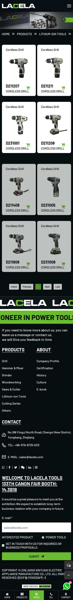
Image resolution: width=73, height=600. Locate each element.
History (41, 375)
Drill (4, 361)
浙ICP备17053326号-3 (31, 577)
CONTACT (11, 422)
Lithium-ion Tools (52, 34)
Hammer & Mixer (13, 368)
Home (6, 34)
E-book (42, 389)
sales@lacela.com (31, 457)
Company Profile (48, 361)
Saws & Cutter (11, 389)
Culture (41, 382)
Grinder (7, 375)
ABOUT (44, 349)
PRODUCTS (24, 34)
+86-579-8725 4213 (27, 445)
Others (6, 410)
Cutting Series (11, 403)
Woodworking (11, 382)
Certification (45, 368)
